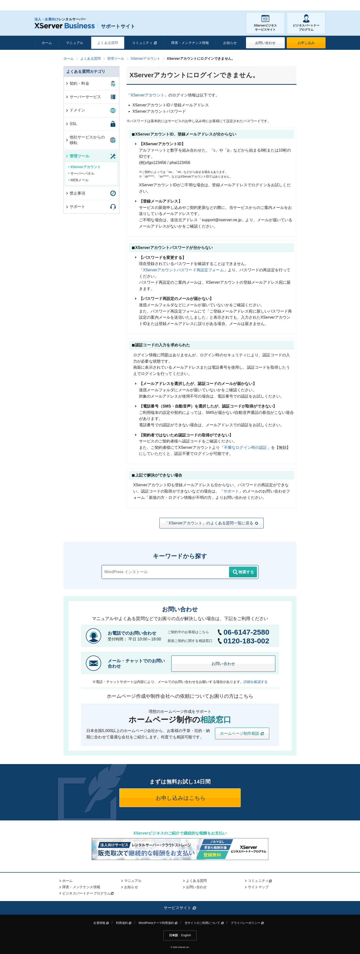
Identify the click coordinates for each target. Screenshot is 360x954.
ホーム (47, 43)
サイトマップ (258, 887)
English (186, 935)
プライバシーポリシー (247, 923)
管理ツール (77, 156)
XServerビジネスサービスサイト (265, 22)
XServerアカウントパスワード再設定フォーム (183, 270)
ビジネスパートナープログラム (306, 22)
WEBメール (78, 180)
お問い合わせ (265, 43)
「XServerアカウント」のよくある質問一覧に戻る (211, 523)
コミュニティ (144, 43)
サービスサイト (180, 908)
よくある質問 (107, 43)
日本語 (173, 935)
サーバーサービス (83, 97)
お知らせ (230, 43)
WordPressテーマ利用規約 (158, 923)
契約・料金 (77, 83)
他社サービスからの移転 (85, 140)
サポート (231, 491)
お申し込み (306, 43)
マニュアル (74, 43)
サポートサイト (84, 26)
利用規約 (123, 923)
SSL (71, 124)
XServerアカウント (147, 95)
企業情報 (101, 923)
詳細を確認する (256, 682)
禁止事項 (75, 193)
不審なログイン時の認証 (245, 447)
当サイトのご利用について (204, 923)
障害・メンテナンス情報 (190, 43)
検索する (243, 572)
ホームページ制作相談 (242, 733)
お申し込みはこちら (180, 798)
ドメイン (75, 110)
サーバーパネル (81, 173)
